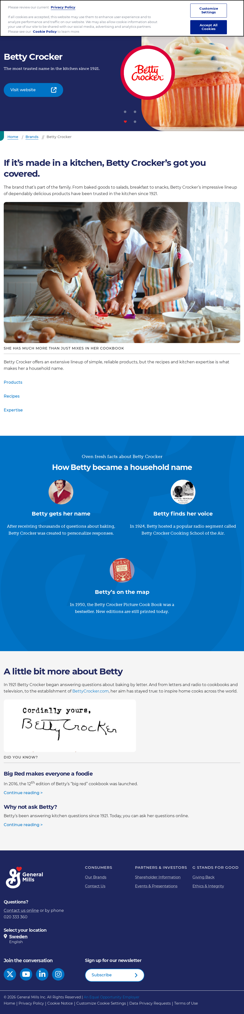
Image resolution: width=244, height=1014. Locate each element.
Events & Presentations (156, 886)
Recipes (12, 396)
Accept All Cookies (208, 27)
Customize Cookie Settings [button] (101, 1003)
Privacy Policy (63, 7)
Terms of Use (186, 1003)
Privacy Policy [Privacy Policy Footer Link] (31, 1003)
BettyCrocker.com (90, 691)
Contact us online (21, 910)
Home (9, 1003)
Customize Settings (208, 10)
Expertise (13, 410)
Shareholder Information (158, 877)
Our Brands (95, 877)
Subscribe (102, 975)
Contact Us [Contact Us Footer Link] (95, 886)
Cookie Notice (60, 1003)
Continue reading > (23, 792)
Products (13, 382)
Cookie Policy (45, 31)
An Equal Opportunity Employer (111, 997)
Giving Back (203, 877)
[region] (122, 18)
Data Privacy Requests (150, 1003)
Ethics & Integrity (208, 886)
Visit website (23, 89)
